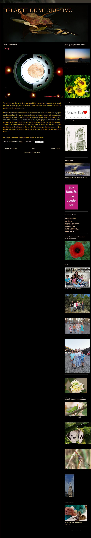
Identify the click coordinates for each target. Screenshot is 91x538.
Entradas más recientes (11, 148)
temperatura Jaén (76, 530)
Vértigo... (7, 48)
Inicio (33, 148)
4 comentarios (28, 141)
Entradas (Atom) (36, 152)
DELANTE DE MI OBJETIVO (38, 10)
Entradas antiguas (55, 148)
